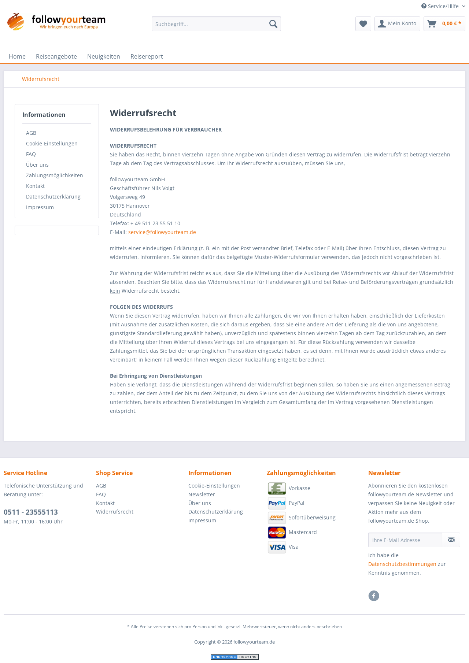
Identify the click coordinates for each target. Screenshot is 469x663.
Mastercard (292, 532)
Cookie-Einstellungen (52, 143)
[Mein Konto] (397, 23)
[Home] (17, 56)
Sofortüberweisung (301, 518)
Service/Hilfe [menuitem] (440, 6)
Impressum (40, 207)
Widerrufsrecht (114, 511)
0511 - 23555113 (31, 512)
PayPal (285, 503)
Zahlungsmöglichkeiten (54, 175)
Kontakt (35, 185)
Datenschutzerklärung (53, 196)
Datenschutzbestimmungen (402, 563)
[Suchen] (273, 23)
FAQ (31, 154)
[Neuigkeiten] (103, 56)
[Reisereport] (146, 56)
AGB (31, 132)
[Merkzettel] (363, 23)
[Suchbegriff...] (216, 23)
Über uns (37, 164)
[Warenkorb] (444, 23)
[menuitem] (216, 27)
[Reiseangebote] (56, 56)
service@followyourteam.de (162, 232)
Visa (283, 547)
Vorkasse (288, 488)
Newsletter (201, 494)
